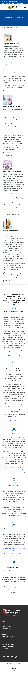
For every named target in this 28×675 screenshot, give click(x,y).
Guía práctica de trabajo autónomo (14, 554)
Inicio (3, 27)
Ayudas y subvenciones (14, 355)
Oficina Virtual (9, 281)
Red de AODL (14, 420)
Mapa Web (14, 670)
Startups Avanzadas (7, 639)
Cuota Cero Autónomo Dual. (18, 459)
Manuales (7, 152)
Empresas (4, 624)
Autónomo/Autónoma (12, 27)
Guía (6, 90)
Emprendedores (6, 628)
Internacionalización (7, 636)
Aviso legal (14, 668)
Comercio (4, 634)
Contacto (14, 666)
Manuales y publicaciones (12, 214)
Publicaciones (8, 155)
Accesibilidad (14, 673)
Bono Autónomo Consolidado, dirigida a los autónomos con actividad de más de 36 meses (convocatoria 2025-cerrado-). (14, 470)
